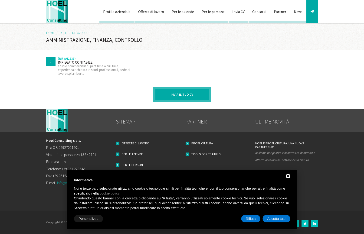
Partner (280, 11)
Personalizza (88, 219)
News (298, 11)
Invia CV (238, 11)
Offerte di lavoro (151, 11)
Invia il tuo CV (182, 94)
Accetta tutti (276, 219)
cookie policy (109, 193)
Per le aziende (183, 11)
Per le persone (213, 11)
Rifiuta (251, 219)
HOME (50, 33)
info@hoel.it (66, 182)
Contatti (259, 11)
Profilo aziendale (117, 11)
